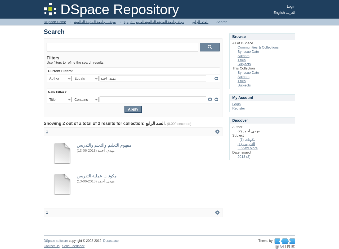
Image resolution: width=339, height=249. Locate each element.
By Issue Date (248, 52)
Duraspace (110, 241)
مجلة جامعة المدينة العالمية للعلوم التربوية (154, 22)
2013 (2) (244, 157)
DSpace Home (55, 22)
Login (291, 6)
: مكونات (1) (247, 140)
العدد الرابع (200, 22)
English (279, 13)
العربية (290, 13)
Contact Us (52, 246)
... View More (248, 148)
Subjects (244, 64)
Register (238, 108)
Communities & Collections (258, 47)
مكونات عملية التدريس (97, 176)
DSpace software (56, 241)
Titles (242, 60)
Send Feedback (73, 246)
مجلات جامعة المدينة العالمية (95, 22)
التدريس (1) (246, 144)
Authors (243, 56)
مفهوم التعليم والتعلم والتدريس (104, 145)
